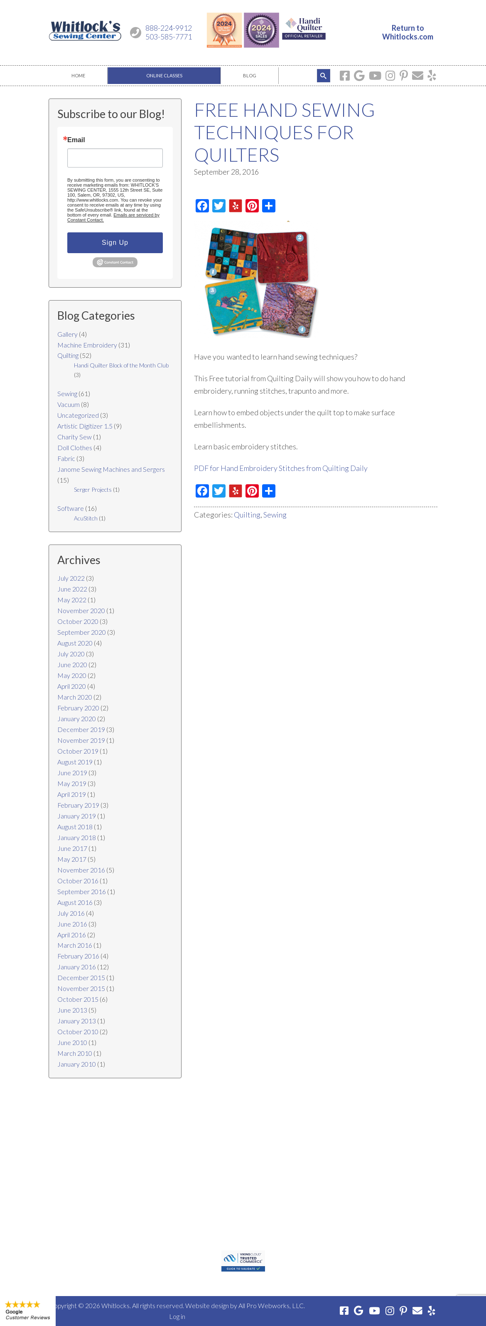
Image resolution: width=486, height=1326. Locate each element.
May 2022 (71, 600)
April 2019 (71, 794)
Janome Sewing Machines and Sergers (111, 469)
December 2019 (81, 729)
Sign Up (115, 242)
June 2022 (72, 589)
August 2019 (75, 762)
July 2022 (71, 578)
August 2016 (75, 902)
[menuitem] (78, 75)
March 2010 (74, 1053)
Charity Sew (74, 437)
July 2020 (71, 654)
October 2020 (77, 621)
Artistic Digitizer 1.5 (85, 426)
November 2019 (81, 740)
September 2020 (81, 632)
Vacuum (68, 404)
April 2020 (71, 686)
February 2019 (78, 805)
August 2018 (75, 827)
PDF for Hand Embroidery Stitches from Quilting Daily (281, 468)
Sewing (275, 514)
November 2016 (81, 870)
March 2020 (74, 697)
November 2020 (81, 610)
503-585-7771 (168, 36)
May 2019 (71, 783)
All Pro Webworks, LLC (271, 1305)
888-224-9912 (168, 27)
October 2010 (77, 1031)
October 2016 (77, 881)
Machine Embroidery (87, 345)
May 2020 (71, 675)
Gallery (67, 334)
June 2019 (72, 772)
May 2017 (71, 859)
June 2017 (72, 848)
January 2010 (76, 1064)
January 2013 (76, 1021)
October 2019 (77, 751)
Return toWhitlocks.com (407, 32)
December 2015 (81, 977)
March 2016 (74, 945)
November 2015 (81, 988)
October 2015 (77, 999)
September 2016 (81, 891)
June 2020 (72, 664)
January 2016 (76, 967)
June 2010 (72, 1042)
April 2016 (71, 935)
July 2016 (71, 913)
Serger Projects (93, 489)
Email (76, 140)
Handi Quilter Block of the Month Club (121, 365)
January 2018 (76, 837)
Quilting (247, 514)
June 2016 (72, 924)
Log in (177, 1316)
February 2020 (78, 708)
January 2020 (76, 718)
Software (70, 508)
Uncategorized (78, 415)
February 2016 (78, 956)
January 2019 (76, 816)
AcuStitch (86, 518)
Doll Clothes (74, 447)
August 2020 (75, 643)
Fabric (66, 458)
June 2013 (72, 1010)
